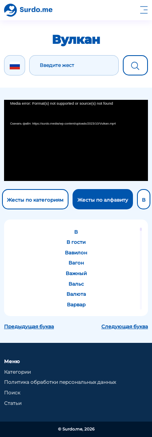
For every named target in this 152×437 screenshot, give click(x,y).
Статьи (12, 403)
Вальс (76, 284)
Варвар (76, 304)
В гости (76, 242)
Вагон (76, 263)
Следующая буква (124, 326)
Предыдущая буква (29, 326)
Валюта (76, 294)
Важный (76, 273)
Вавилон (76, 253)
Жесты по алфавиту (102, 200)
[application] (76, 140)
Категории (17, 372)
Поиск (12, 393)
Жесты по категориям (35, 200)
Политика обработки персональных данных (60, 382)
